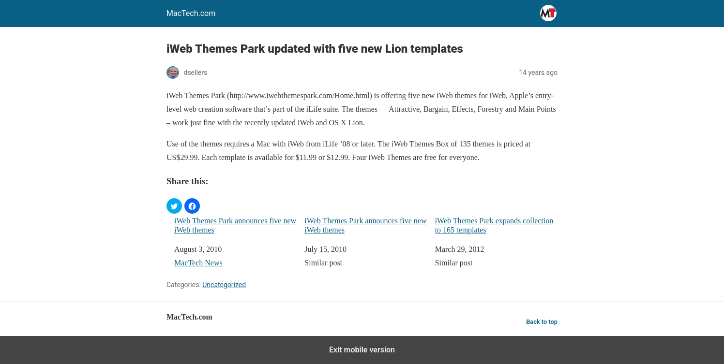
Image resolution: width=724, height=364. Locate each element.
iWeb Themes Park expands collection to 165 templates (494, 225)
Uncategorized (224, 285)
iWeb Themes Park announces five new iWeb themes (235, 225)
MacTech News (198, 263)
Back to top (542, 321)
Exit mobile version (362, 349)
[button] (174, 206)
